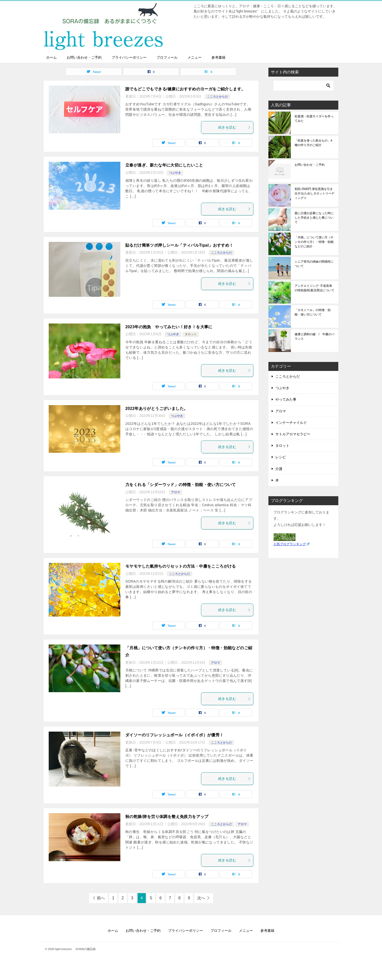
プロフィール (167, 57)
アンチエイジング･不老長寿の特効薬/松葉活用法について (314, 288)
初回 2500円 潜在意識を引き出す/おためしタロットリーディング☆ (314, 193)
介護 (278, 469)
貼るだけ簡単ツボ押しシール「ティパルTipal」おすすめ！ (179, 245)
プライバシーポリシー (129, 57)
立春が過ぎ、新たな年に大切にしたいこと (164, 165)
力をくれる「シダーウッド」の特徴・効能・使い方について (180, 484)
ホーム (51, 57)
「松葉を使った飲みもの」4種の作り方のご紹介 (313, 143)
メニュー (194, 57)
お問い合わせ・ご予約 (84, 57)
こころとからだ (217, 96)
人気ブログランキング (291, 544)
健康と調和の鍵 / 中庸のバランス (314, 336)
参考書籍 (218, 57)
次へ (201, 898)
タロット (191, 334)
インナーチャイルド (291, 423)
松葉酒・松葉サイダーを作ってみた (314, 119)
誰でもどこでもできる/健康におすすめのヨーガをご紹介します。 (185, 89)
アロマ (175, 492)
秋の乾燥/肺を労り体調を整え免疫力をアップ (166, 816)
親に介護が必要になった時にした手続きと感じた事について (314, 217)
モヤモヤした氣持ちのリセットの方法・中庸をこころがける (180, 566)
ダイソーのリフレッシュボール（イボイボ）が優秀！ (174, 735)
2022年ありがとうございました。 (156, 408)
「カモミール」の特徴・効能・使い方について (313, 312)
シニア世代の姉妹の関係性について (314, 264)
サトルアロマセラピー (292, 434)
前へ (101, 898)
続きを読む (234, 127)
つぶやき (175, 172)
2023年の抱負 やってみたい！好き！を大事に (168, 327)
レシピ (280, 457)
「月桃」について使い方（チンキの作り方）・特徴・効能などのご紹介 (314, 242)
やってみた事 (285, 399)
